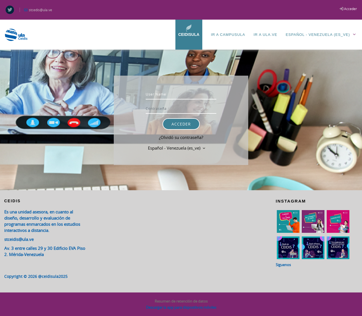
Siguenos (283, 264)
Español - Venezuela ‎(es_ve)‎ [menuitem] (322, 34)
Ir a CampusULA (228, 34)
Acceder (350, 8)
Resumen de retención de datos (181, 301)
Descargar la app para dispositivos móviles (181, 307)
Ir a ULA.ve (265, 34)
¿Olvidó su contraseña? (181, 137)
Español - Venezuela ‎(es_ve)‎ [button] (174, 148)
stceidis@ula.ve (19, 239)
